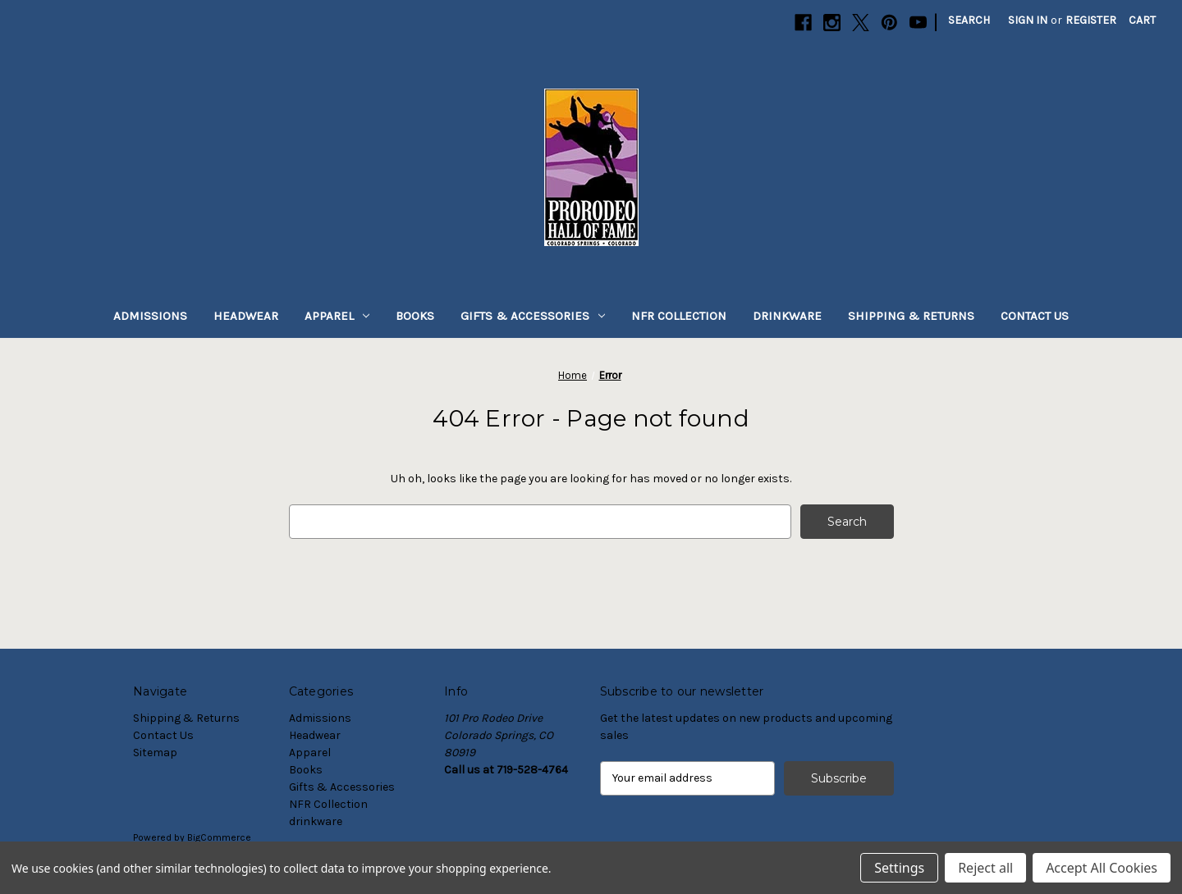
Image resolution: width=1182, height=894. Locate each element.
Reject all (985, 868)
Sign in (1027, 20)
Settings (899, 868)
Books (415, 315)
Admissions (150, 315)
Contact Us (1035, 315)
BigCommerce (219, 837)
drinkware (787, 315)
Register (1090, 20)
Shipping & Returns (911, 315)
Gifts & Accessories (532, 315)
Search (969, 20)
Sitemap (155, 752)
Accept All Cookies (1101, 868)
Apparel (337, 315)
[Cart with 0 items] (1142, 20)
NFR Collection (678, 315)
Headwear (245, 315)
